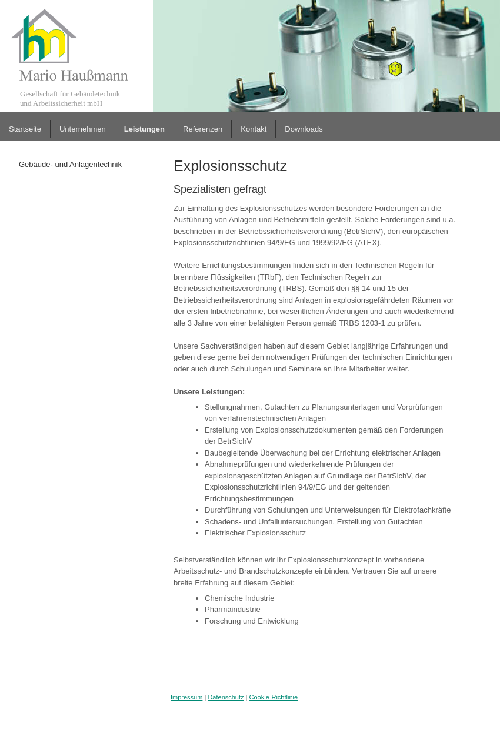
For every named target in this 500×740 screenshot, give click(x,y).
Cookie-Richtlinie (273, 697)
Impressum (186, 697)
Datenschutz (226, 697)
